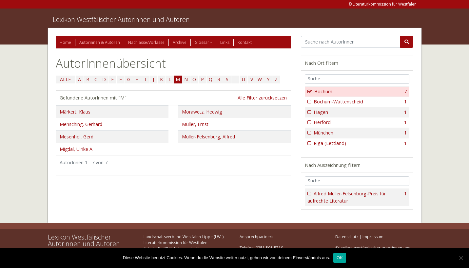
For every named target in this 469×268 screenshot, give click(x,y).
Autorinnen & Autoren (99, 42)
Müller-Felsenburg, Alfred (208, 137)
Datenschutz (346, 237)
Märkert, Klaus (75, 112)
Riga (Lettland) (359, 143)
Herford (359, 122)
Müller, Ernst (195, 124)
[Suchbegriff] (351, 42)
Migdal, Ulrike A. (76, 149)
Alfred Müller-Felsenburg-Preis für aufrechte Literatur (357, 197)
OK (340, 257)
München (359, 132)
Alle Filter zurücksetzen (262, 98)
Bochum (360, 91)
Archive (179, 42)
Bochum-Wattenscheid (359, 101)
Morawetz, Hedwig (202, 112)
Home (65, 42)
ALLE (65, 79)
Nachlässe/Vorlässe (146, 42)
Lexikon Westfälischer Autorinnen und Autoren (121, 19)
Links (224, 42)
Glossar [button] (202, 42)
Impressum (372, 237)
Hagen (359, 112)
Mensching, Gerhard (81, 124)
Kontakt (245, 42)
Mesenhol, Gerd (76, 137)
